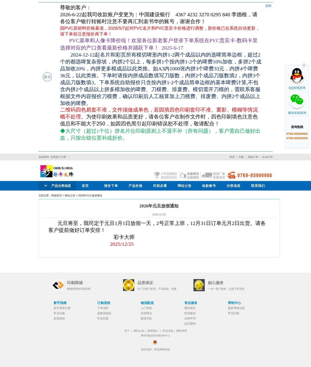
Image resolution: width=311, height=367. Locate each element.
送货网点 (146, 313)
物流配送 (147, 303)
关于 (126, 330)
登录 (232, 156)
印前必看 (160, 186)
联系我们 (258, 186)
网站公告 (185, 186)
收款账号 (209, 186)
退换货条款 (104, 313)
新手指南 (60, 303)
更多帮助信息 (236, 308)
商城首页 (56, 195)
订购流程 (103, 303)
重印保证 (190, 308)
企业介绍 (267, 156)
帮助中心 (234, 303)
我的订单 (253, 156)
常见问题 (59, 313)
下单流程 (102, 308)
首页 (85, 186)
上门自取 (146, 308)
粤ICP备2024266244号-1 (155, 335)
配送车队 (146, 318)
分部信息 (234, 186)
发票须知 (59, 318)
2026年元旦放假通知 (90, 195)
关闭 (268, 5)
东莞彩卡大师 (58, 156)
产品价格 (135, 186)
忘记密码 (190, 323)
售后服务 (190, 303)
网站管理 (181, 330)
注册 (241, 156)
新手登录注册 (62, 308)
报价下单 (111, 186)
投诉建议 (190, 313)
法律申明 (190, 318)
